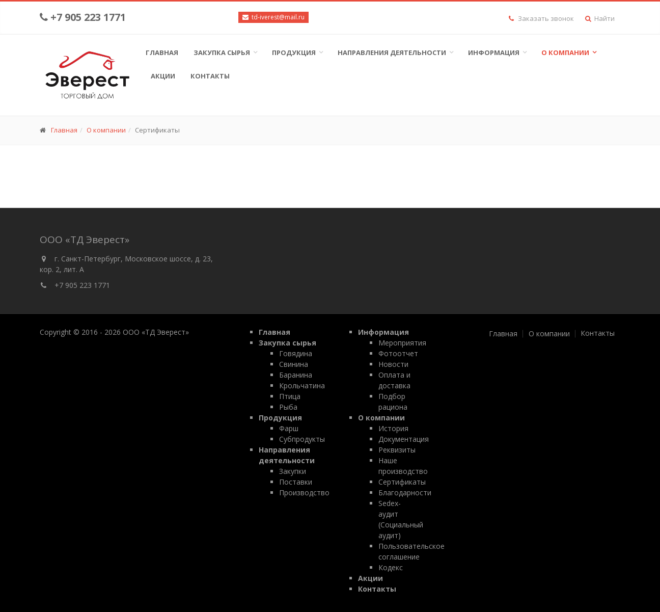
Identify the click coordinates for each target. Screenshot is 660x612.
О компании (565, 52)
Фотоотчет (398, 353)
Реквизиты (397, 450)
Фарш (288, 428)
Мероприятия (402, 343)
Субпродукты (302, 439)
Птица (289, 396)
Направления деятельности (392, 52)
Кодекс (390, 567)
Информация (493, 52)
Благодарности (404, 492)
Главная (162, 52)
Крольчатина (302, 385)
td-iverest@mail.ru (277, 17)
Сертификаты (402, 482)
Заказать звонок (541, 18)
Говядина (295, 353)
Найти (600, 18)
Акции (163, 76)
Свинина (293, 364)
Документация (403, 439)
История (393, 428)
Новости (393, 364)
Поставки (295, 482)
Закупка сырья (222, 52)
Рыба (288, 407)
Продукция (294, 52)
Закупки (292, 471)
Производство (304, 492)
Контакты (210, 76)
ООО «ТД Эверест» (156, 332)
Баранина (295, 375)
